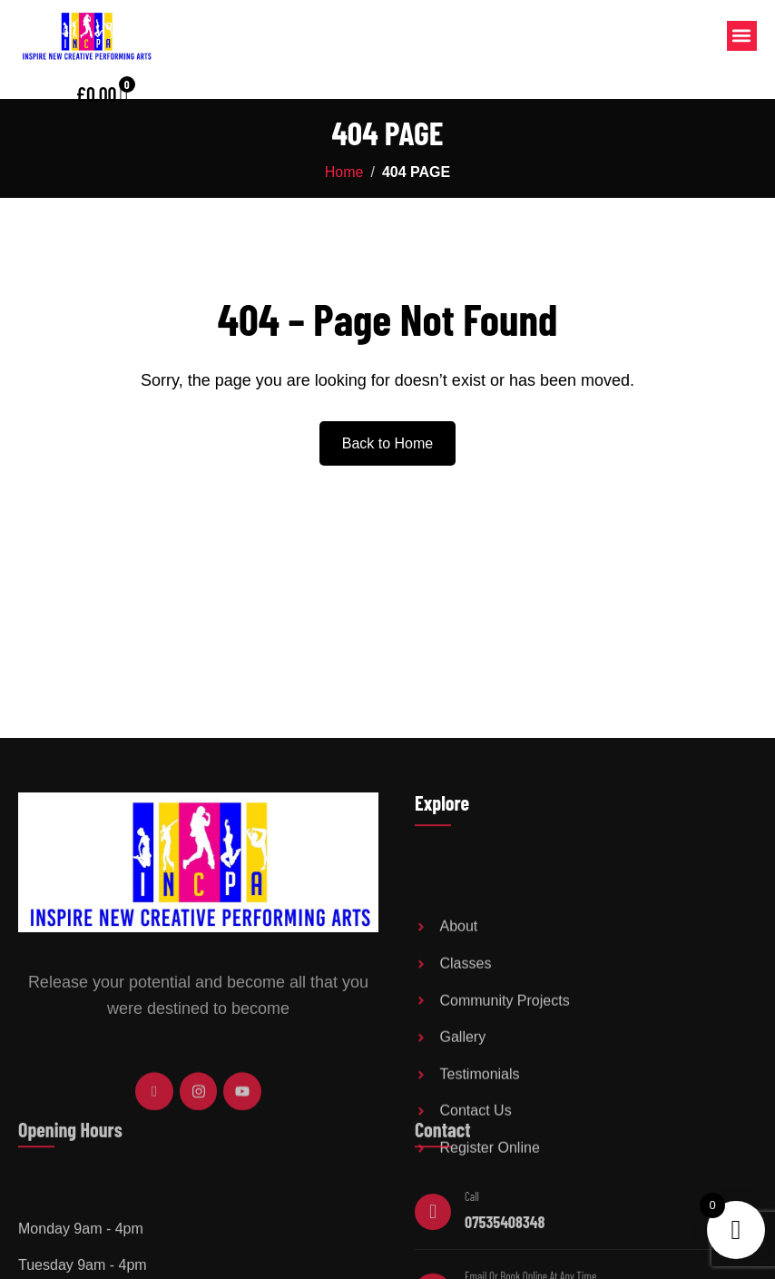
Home (344, 172)
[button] (742, 36)
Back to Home (387, 443)
